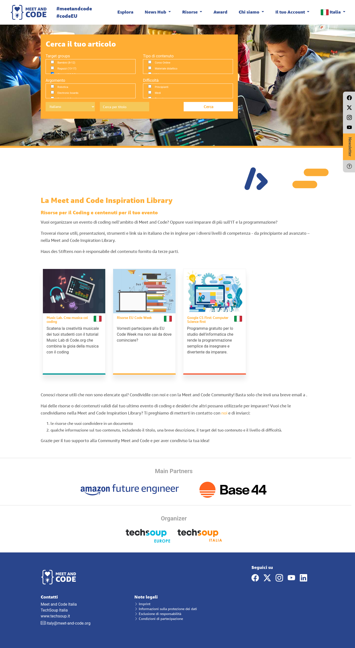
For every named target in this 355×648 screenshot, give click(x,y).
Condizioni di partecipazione (158, 618)
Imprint (142, 603)
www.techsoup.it (55, 615)
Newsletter (350, 146)
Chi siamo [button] (249, 12)
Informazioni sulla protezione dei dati (165, 608)
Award (220, 12)
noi (224, 412)
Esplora (125, 12)
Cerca (208, 106)
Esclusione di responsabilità (157, 613)
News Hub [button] (156, 12)
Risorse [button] (190, 12)
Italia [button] (331, 12)
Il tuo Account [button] (290, 12)
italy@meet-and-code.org (68, 622)
